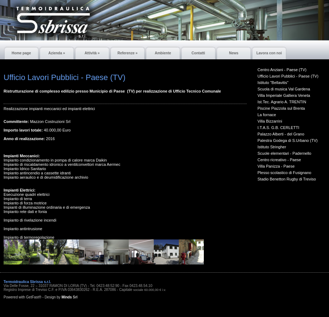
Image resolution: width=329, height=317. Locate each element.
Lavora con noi (269, 53)
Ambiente (163, 53)
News (233, 53)
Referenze (127, 53)
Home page (21, 53)
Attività (91, 53)
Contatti (198, 53)
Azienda (56, 53)
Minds (67, 297)
